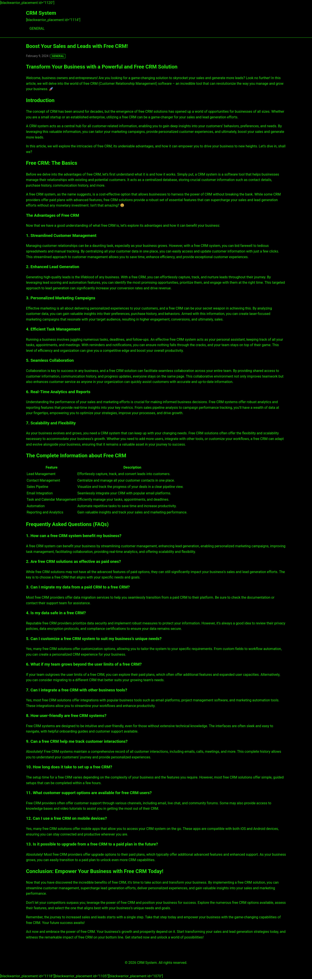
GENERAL (36, 28)
